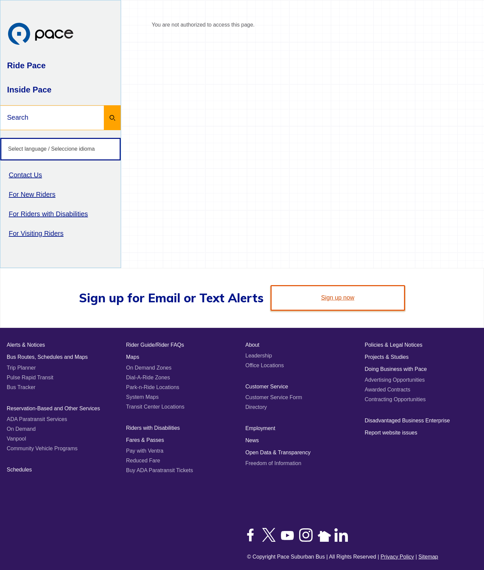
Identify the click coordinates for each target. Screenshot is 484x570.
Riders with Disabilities (153, 428)
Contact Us (25, 175)
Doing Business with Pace (396, 369)
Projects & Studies (387, 357)
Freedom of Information (273, 463)
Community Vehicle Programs (42, 448)
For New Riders (32, 194)
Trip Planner (21, 368)
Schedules (19, 469)
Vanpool (16, 439)
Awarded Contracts (387, 389)
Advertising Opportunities (395, 380)
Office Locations (264, 365)
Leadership (258, 355)
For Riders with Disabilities (48, 214)
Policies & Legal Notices (393, 345)
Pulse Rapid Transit (30, 377)
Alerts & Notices (26, 345)
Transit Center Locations (155, 407)
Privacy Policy (397, 557)
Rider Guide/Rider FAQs (155, 345)
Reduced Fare (143, 460)
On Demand (21, 429)
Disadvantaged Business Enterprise (407, 420)
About (252, 345)
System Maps (142, 397)
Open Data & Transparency (278, 452)
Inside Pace (29, 89)
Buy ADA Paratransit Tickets (159, 470)
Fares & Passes (145, 440)
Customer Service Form (273, 397)
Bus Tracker (21, 387)
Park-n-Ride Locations (152, 387)
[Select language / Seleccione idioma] (60, 149)
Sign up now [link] (337, 297)
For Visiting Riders (36, 233)
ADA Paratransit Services (37, 419)
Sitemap (428, 557)
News (252, 440)
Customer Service (266, 386)
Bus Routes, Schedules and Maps (47, 357)
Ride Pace (26, 65)
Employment (260, 428)
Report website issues (391, 432)
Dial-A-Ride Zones (148, 377)
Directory (256, 407)
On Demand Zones (148, 368)
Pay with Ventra (144, 451)
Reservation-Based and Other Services (53, 408)
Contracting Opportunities (395, 399)
